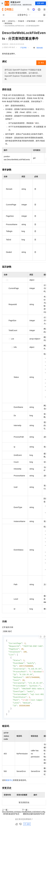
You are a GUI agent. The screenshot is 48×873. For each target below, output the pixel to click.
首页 (3, 21)
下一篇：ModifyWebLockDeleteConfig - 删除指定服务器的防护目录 (33, 815)
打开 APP (40, 3)
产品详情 (23, 48)
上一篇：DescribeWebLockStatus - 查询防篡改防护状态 (12, 815)
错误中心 (9, 784)
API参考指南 (31, 21)
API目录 (40, 21)
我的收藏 (39, 48)
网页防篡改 (8, 23)
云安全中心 (11, 21)
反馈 (27, 827)
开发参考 (21, 21)
